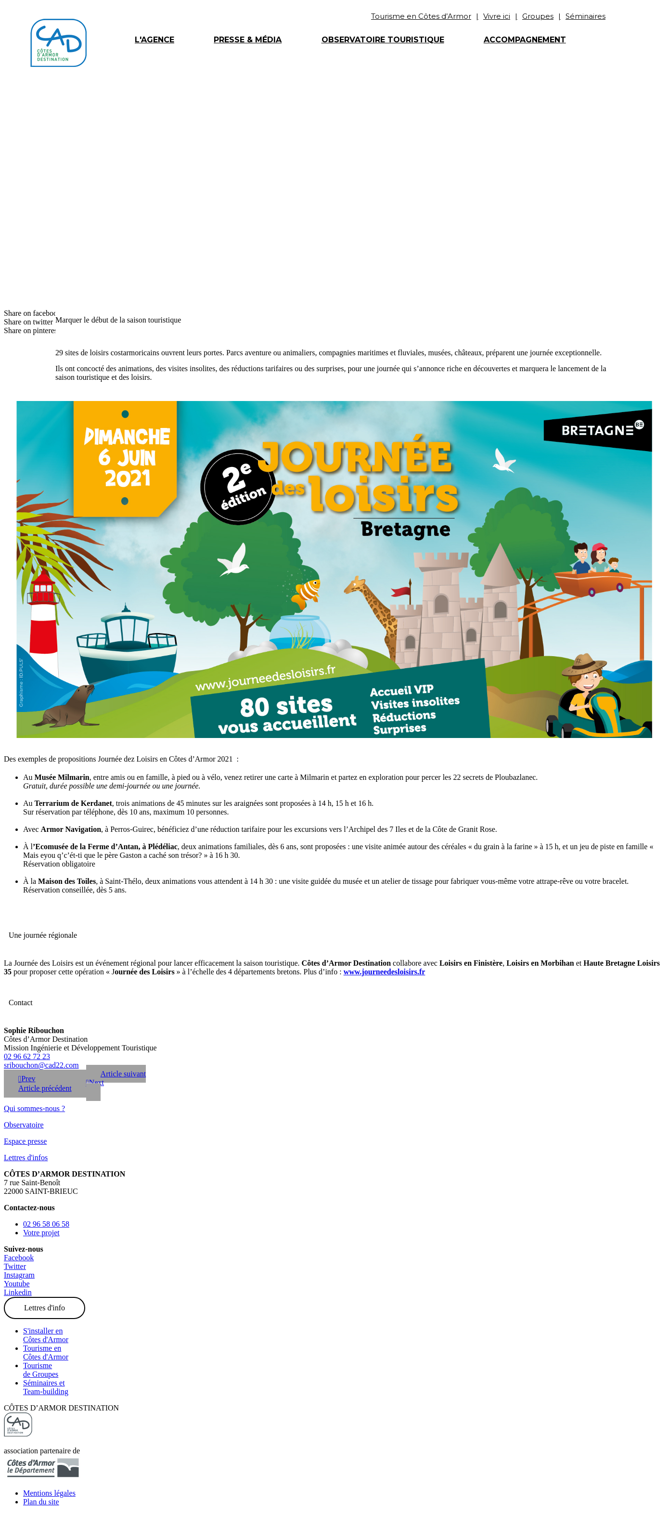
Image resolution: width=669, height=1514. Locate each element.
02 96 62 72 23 (27, 1056)
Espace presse (25, 1141)
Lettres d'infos (26, 1157)
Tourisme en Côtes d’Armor (421, 16)
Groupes (537, 16)
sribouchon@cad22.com (41, 1065)
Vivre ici (496, 16)
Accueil (72, 157)
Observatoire (24, 1125)
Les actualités (139, 157)
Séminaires (585, 16)
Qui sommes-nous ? (34, 1108)
